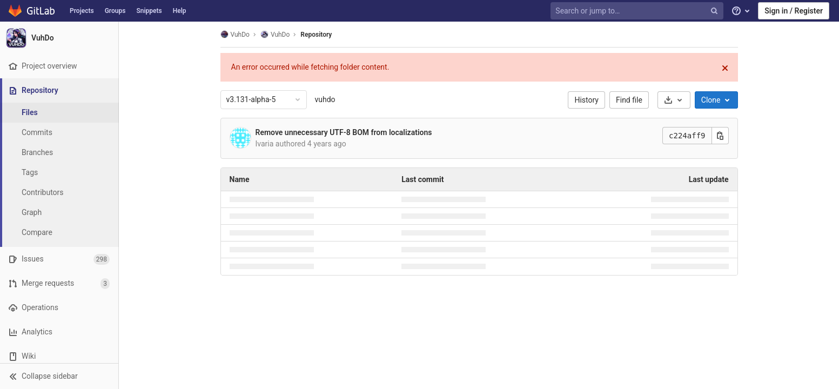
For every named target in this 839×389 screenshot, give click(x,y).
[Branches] (59, 153)
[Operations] (59, 308)
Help (179, 11)
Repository (316, 34)
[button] (59, 376)
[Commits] (59, 133)
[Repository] (60, 90)
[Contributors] (59, 193)
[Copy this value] (720, 135)
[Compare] (59, 233)
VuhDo (235, 34)
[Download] (673, 100)
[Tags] (59, 173)
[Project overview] (59, 66)
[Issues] (59, 259)
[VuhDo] (59, 38)
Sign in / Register (793, 10)
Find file (629, 100)
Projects (82, 11)
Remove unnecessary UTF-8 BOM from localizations (344, 132)
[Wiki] (59, 356)
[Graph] (59, 213)
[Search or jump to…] (638, 11)
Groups (115, 11)
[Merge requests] (59, 283)
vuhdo (325, 99)
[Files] (59, 113)
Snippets (149, 11)
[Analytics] (59, 332)
